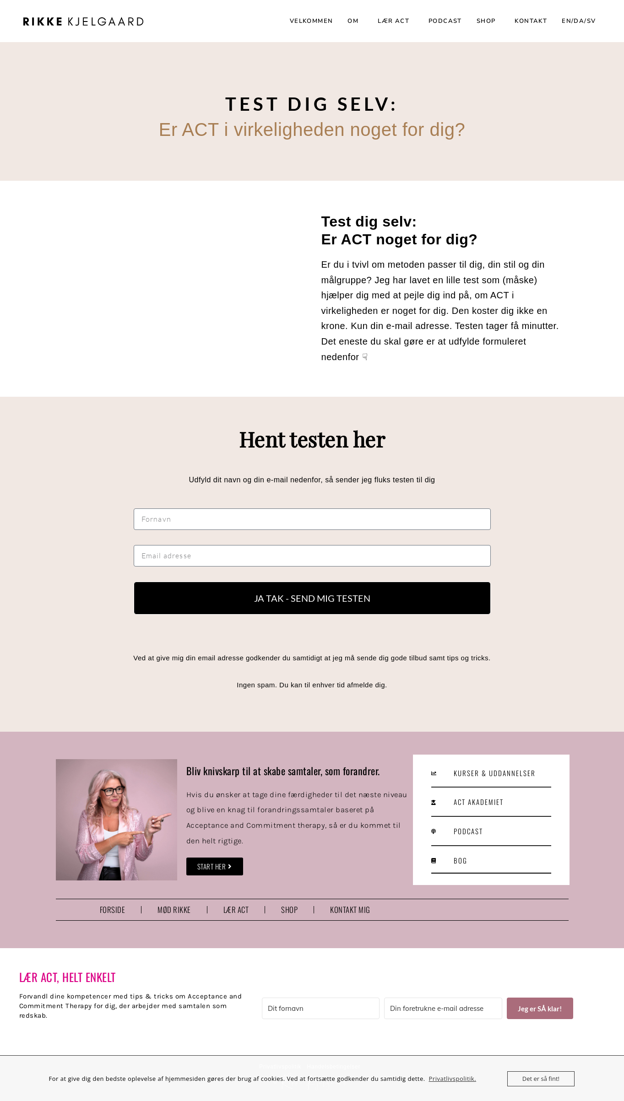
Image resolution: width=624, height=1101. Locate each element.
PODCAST (445, 21)
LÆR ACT (396, 21)
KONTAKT (531, 21)
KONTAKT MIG (350, 909)
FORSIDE (112, 909)
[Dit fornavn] (321, 1008)
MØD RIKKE (174, 909)
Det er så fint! (540, 1078)
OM (355, 21)
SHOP (488, 21)
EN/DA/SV (581, 21)
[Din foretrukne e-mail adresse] (443, 1008)
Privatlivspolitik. (452, 1078)
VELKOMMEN (311, 21)
